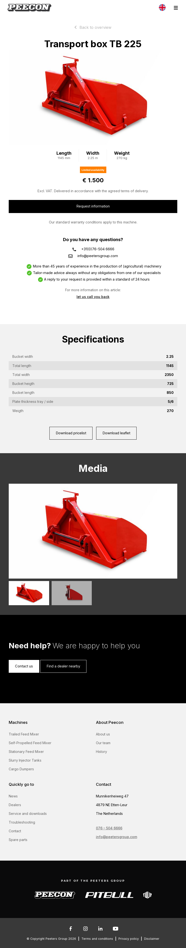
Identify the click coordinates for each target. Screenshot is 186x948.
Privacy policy (128, 938)
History (101, 751)
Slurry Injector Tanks (25, 760)
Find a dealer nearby (63, 666)
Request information (93, 206)
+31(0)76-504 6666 (97, 249)
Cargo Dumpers (21, 769)
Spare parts (18, 840)
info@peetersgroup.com (98, 256)
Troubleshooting (22, 822)
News (13, 796)
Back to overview (95, 27)
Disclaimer (151, 938)
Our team (103, 743)
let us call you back (93, 297)
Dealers (15, 805)
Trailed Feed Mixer (24, 734)
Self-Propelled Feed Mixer (30, 743)
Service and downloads (28, 813)
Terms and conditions (97, 938)
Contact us (24, 666)
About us (103, 734)
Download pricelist (71, 433)
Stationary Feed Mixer (26, 751)
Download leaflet (116, 433)
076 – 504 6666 (109, 828)
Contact (15, 831)
